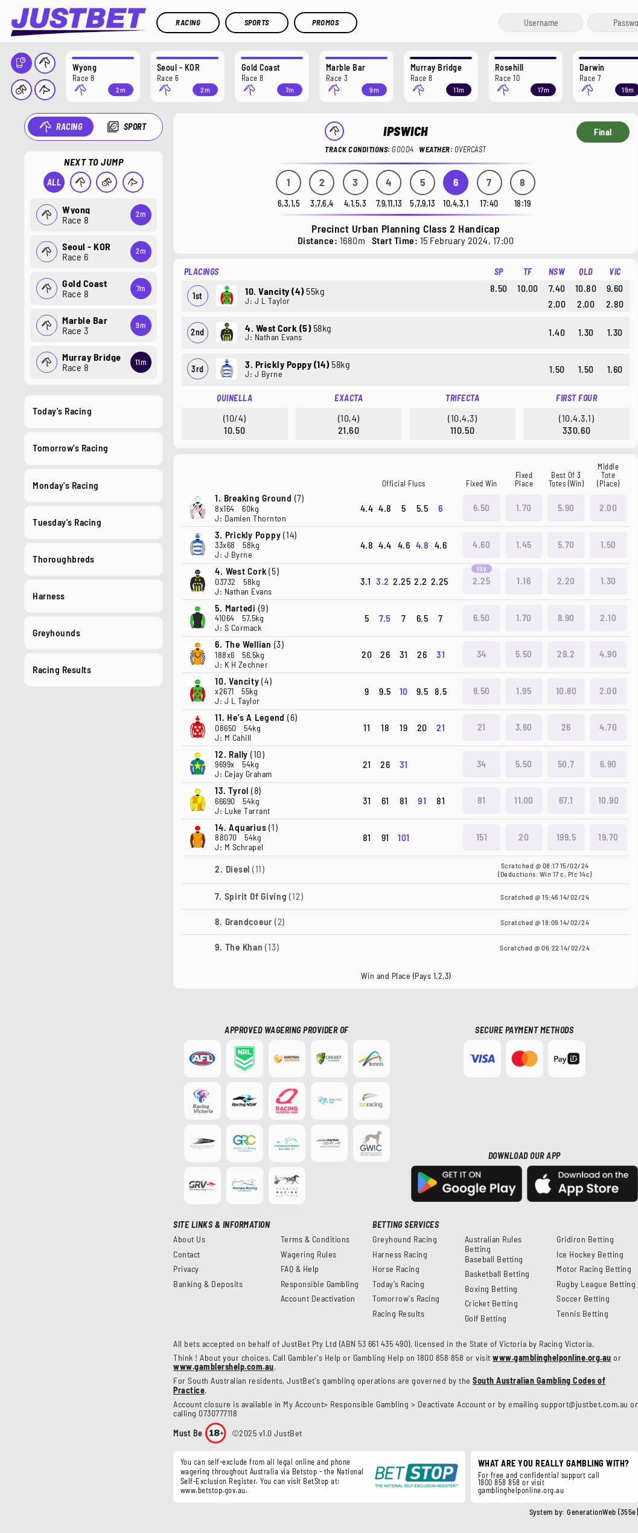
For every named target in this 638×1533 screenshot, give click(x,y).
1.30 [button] (608, 580)
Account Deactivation (318, 1298)
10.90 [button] (608, 800)
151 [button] (482, 836)
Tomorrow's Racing (71, 447)
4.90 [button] (608, 653)
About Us (189, 1239)
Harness (49, 595)
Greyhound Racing (404, 1239)
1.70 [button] (524, 507)
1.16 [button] (524, 580)
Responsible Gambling (320, 1284)
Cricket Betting (491, 1303)
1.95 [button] (523, 690)
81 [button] (481, 800)
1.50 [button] (608, 544)
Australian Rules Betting (493, 1244)
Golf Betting (486, 1318)
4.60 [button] (481, 544)
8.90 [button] (566, 617)
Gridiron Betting (585, 1239)
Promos (325, 22)
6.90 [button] (608, 763)
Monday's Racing (66, 484)
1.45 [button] (524, 544)
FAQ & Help (300, 1269)
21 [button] (481, 726)
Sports (256, 22)
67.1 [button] (566, 800)
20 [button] (523, 836)
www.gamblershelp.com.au (223, 1366)
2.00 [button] (608, 507)
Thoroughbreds (64, 558)
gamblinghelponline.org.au (521, 1490)
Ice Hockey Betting (590, 1254)
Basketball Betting (497, 1274)
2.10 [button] (608, 617)
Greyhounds (56, 632)
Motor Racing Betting (594, 1269)
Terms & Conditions (315, 1239)
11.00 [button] (524, 800)
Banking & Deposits (208, 1284)
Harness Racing (399, 1254)
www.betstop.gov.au (213, 1490)
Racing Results (62, 669)
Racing (188, 22)
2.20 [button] (566, 580)
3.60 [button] (523, 726)
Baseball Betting (494, 1259)
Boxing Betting (491, 1289)
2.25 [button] (481, 580)
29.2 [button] (566, 653)
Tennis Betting (582, 1313)
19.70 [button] (608, 836)
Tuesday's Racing (67, 521)
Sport (134, 126)
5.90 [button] (566, 507)
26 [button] (566, 726)
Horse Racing (395, 1269)
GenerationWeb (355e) (602, 1512)
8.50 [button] (481, 690)
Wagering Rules (309, 1254)
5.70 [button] (566, 544)
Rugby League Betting (596, 1284)
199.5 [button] (566, 836)
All (53, 182)
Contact (186, 1254)
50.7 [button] (566, 763)
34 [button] (481, 653)
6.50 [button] (481, 507)
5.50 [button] (523, 653)
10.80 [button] (566, 690)
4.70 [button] (608, 726)
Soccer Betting (583, 1298)
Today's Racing (62, 410)
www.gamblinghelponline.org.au (552, 1357)
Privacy (186, 1269)
